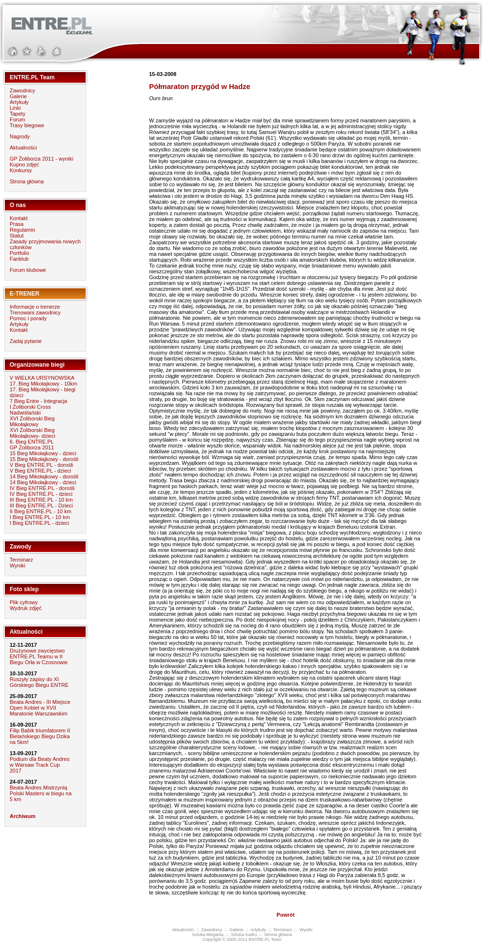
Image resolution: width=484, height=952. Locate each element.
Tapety (17, 114)
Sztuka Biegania (208, 934)
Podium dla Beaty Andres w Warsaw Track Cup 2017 (40, 765)
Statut (17, 235)
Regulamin (22, 230)
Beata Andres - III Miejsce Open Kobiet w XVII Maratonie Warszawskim (40, 707)
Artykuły (19, 102)
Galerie (18, 96)
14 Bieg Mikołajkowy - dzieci (43, 482)
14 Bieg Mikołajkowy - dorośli (44, 476)
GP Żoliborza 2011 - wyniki (41, 159)
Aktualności (23, 147)
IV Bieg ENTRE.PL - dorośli (42, 488)
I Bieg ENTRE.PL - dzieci (39, 523)
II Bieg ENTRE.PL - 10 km (40, 511)
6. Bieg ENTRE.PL (32, 442)
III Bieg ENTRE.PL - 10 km (41, 500)
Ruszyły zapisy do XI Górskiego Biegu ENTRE (39, 682)
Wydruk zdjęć (26, 608)
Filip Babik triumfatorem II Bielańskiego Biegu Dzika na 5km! (40, 736)
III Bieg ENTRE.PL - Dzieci (41, 505)
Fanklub (19, 259)
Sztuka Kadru (244, 934)
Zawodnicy (22, 90)
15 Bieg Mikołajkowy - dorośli (44, 459)
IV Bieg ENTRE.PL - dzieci (41, 494)
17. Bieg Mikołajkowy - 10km (43, 384)
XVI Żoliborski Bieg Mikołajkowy (32, 421)
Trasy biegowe (27, 125)
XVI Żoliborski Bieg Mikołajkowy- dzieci (32, 433)
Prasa (17, 224)
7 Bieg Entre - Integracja (38, 401)
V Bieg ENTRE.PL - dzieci (40, 471)
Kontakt (19, 218)
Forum (17, 119)
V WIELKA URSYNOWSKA (42, 378)
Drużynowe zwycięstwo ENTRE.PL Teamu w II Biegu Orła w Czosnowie (39, 656)
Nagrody (20, 136)
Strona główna (27, 181)
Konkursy (21, 170)
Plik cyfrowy (24, 602)
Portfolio (19, 253)
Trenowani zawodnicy (35, 312)
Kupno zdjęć (24, 164)
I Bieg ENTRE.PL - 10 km (40, 517)
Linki (15, 108)
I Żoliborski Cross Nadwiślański (30, 410)
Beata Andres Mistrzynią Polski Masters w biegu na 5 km (41, 793)
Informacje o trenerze (35, 307)
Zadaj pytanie (26, 341)
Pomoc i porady (28, 318)
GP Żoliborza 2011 (32, 447)
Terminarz (21, 560)
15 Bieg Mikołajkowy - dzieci (43, 453)
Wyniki (17, 565)
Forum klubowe (28, 270)
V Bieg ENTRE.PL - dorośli (41, 465)
